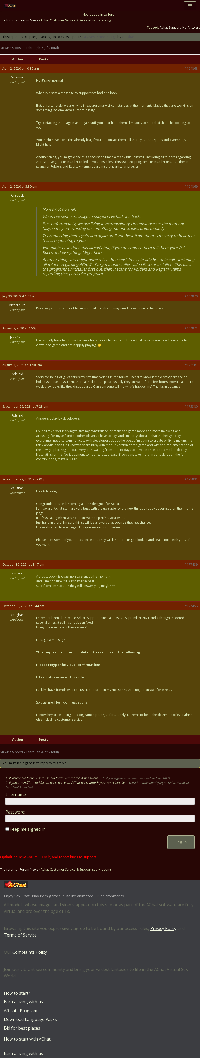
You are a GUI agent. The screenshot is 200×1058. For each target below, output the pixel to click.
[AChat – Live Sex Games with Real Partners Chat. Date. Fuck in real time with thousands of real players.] (11, 6)
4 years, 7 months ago (100, 37)
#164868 (191, 68)
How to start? (17, 993)
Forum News (29, 20)
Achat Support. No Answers (180, 27)
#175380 (191, 406)
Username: (16, 794)
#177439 (191, 564)
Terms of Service (20, 935)
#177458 (191, 606)
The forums (8, 20)
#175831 (191, 479)
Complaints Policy (29, 952)
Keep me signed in (27, 829)
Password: (15, 812)
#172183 (191, 365)
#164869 (191, 186)
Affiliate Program (20, 1010)
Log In (181, 842)
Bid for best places (22, 1028)
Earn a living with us (23, 1002)
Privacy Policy (163, 928)
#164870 (191, 296)
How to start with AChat (27, 1039)
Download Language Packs (30, 1019)
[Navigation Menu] (190, 5)
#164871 (191, 328)
